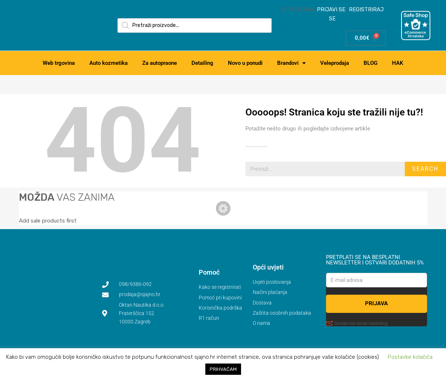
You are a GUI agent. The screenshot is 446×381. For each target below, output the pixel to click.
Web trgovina (59, 63)
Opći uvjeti (268, 267)
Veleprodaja (334, 63)
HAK (397, 63)
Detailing (202, 63)
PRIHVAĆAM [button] (223, 369)
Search (425, 168)
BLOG (370, 63)
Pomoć (209, 272)
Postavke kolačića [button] (410, 357)
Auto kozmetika (108, 63)
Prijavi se (331, 9)
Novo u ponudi (245, 63)
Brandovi (291, 63)
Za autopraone (159, 63)
